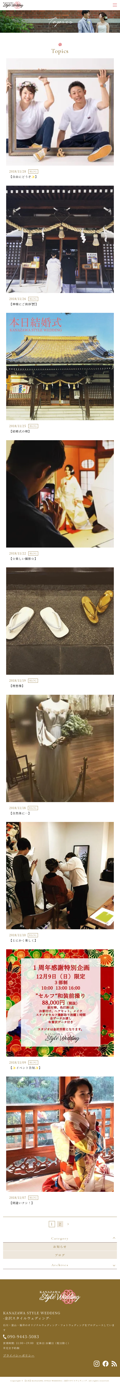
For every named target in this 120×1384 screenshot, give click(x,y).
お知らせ (60, 1247)
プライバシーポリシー (18, 1355)
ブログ (60, 1255)
